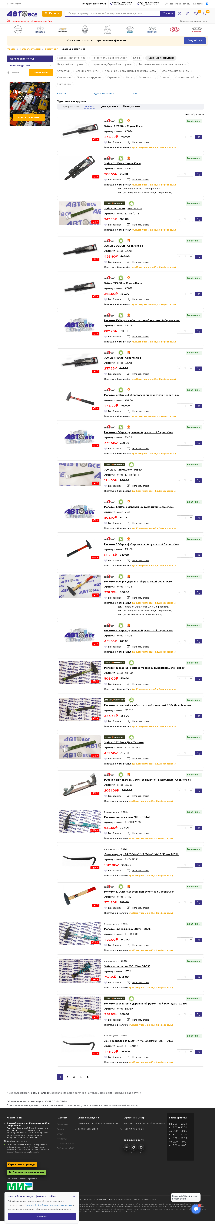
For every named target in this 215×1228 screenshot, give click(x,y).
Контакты (198, 4)
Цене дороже (131, 106)
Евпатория (14, 4)
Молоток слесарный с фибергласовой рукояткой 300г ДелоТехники (147, 705)
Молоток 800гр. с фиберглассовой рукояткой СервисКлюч (141, 544)
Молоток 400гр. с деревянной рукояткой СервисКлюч (138, 432)
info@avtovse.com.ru (94, 4)
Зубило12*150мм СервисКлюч (122, 164)
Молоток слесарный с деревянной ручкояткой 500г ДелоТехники (146, 1004)
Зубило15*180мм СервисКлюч (122, 358)
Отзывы (169, 4)
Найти (168, 13)
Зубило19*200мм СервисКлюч (123, 283)
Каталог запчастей (30, 49)
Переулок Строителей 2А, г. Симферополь (27, 1128)
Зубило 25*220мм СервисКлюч (123, 126)
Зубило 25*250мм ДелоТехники (124, 743)
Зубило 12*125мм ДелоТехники (123, 470)
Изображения (195, 114)
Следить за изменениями (26, 1172)
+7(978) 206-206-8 (148, 4)
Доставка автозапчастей (19, 1145)
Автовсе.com (86, 1199)
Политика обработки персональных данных (135, 1199)
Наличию (89, 106)
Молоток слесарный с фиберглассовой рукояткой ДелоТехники (144, 668)
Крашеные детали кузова (193, 21)
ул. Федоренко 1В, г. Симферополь (23, 1130)
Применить (40, 73)
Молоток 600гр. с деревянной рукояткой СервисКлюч (138, 631)
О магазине (62, 1124)
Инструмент (51, 49)
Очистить (15, 72)
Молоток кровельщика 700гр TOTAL (127, 817)
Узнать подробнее (28, 118)
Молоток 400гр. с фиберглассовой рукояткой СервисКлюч (141, 395)
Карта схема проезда (22, 1165)
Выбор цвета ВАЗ (65, 1148)
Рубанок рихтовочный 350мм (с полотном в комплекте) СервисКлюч (147, 780)
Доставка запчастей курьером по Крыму (31, 21)
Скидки (60, 1129)
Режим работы (183, 4)
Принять (42, 1217)
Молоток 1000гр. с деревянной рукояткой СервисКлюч (139, 892)
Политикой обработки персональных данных (48, 1205)
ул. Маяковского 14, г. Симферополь (24, 1135)
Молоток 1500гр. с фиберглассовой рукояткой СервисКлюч (142, 320)
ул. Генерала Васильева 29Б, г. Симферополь (28, 1133)
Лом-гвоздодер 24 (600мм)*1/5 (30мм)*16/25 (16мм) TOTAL (141, 854)
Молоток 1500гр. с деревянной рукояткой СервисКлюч (139, 507)
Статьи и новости (65, 1144)
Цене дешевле (109, 106)
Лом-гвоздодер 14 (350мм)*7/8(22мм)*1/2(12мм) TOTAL (138, 1041)
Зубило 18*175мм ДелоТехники (123, 209)
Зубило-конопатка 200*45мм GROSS (127, 966)
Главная (11, 49)
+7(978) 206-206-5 (122, 4)
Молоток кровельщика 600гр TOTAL (127, 929)
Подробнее (195, 41)
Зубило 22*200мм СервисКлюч (123, 246)
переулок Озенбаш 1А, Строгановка (24, 1137)
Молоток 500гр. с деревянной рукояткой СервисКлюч (138, 582)
